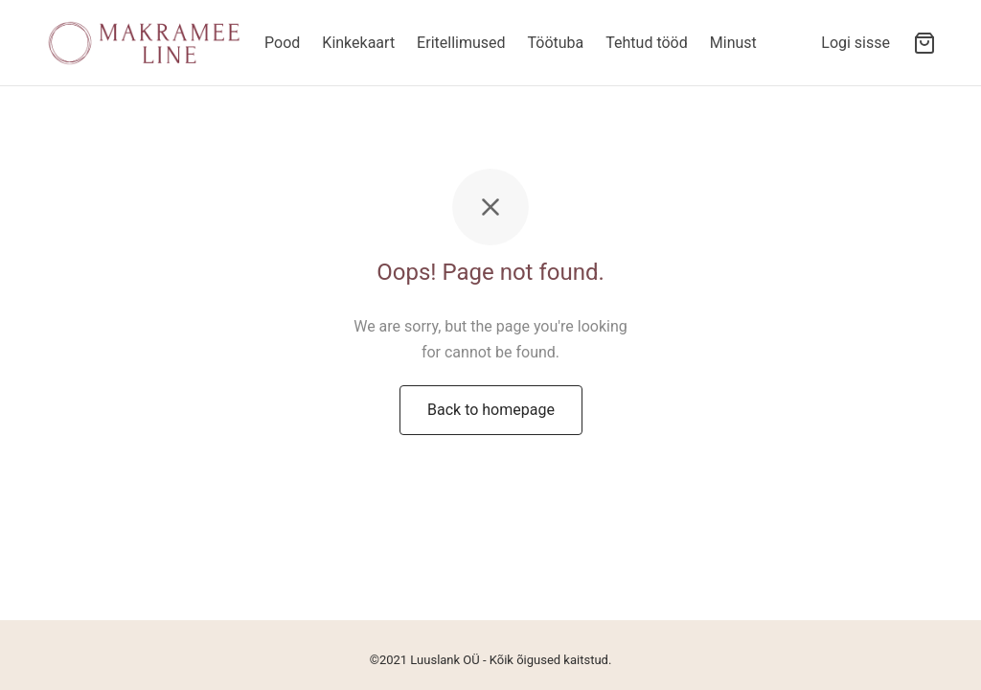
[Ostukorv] (924, 43)
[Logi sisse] (855, 43)
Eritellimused (461, 43)
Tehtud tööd (646, 43)
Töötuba (556, 43)
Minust (733, 43)
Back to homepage (491, 410)
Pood (282, 43)
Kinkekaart (358, 43)
